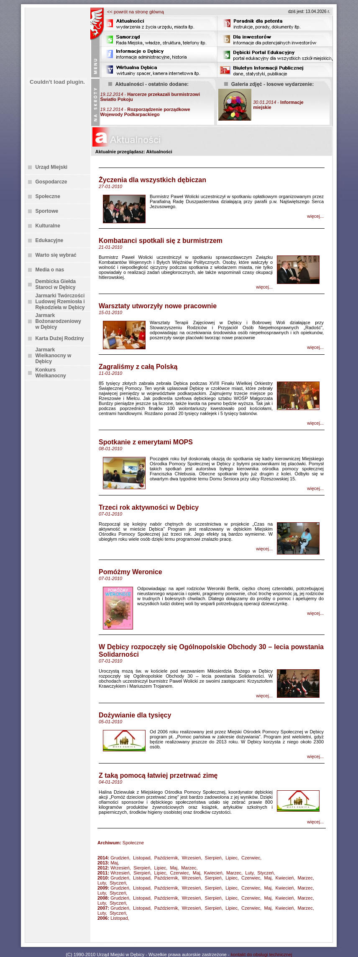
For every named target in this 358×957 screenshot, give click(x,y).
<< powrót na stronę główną (135, 11)
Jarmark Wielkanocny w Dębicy (54, 355)
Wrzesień (191, 857)
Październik (166, 857)
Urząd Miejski (52, 167)
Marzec (188, 867)
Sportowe (47, 211)
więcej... (315, 216)
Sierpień (213, 857)
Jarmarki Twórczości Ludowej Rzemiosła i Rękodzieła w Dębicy (60, 301)
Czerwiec (250, 857)
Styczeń (265, 872)
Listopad (142, 857)
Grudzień (119, 857)
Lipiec (231, 857)
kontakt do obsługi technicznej (261, 954)
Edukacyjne (50, 240)
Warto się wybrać (56, 255)
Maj (114, 862)
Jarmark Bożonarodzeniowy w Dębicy (58, 321)
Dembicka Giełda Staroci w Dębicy (56, 284)
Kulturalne (48, 226)
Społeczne (48, 196)
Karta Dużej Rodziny (60, 338)
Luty (249, 872)
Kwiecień (213, 872)
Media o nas (50, 270)
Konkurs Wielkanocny (51, 373)
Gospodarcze (51, 182)
